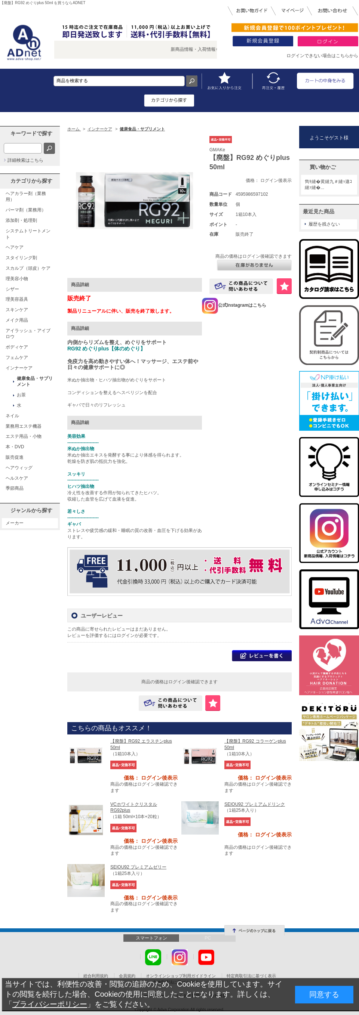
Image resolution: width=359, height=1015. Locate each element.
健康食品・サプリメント (35, 381)
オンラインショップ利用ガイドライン (181, 976)
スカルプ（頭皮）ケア (28, 268)
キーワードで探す (31, 133)
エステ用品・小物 (24, 436)
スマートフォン (151, 938)
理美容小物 (17, 278)
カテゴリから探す (31, 181)
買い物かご (323, 167)
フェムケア (17, 357)
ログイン (126, 635)
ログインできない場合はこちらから (322, 55)
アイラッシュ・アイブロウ (28, 334)
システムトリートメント (28, 234)
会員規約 (127, 976)
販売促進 (15, 457)
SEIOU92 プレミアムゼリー (138, 867)
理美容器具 (17, 299)
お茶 (21, 394)
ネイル (12, 415)
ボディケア (17, 347)
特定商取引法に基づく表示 (251, 976)
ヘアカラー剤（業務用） (26, 196)
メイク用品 (17, 320)
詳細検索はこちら (25, 160)
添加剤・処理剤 (21, 220)
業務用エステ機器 (24, 426)
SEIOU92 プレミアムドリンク (254, 804)
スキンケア (17, 309)
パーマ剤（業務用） (26, 210)
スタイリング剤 (21, 257)
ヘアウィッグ (19, 467)
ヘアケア (15, 247)
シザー (12, 289)
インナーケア (19, 368)
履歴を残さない (324, 224)
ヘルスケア (17, 478)
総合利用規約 (95, 976)
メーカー (15, 523)
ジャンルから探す (31, 510)
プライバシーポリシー (49, 1004)
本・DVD (15, 446)
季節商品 (15, 488)
